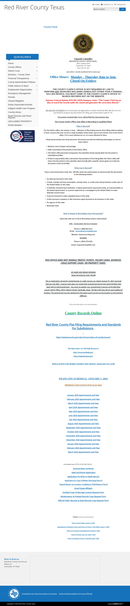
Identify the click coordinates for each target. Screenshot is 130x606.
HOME (97, 4)
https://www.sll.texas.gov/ (83, 356)
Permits (11, 97)
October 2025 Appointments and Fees (83, 432)
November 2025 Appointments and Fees (83, 436)
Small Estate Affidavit (83, 488)
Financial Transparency (23, 78)
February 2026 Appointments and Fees (83, 448)
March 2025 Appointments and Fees (83, 403)
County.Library (14, 112)
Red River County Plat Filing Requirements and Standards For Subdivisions (83, 326)
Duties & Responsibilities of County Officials (75, 594)
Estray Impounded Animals (20, 105)
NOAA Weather (15, 125)
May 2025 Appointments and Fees (83, 411)
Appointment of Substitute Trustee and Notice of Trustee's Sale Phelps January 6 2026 (83, 527)
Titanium (118, 604)
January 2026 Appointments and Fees (83, 444)
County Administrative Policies (21, 82)
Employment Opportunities (23, 89)
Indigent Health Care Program (21, 108)
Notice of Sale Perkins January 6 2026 (83, 523)
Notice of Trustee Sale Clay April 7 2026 (83, 534)
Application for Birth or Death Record (83, 476)
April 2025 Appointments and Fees (83, 407)
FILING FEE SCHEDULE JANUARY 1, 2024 (83, 378)
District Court (23, 71)
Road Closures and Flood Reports (19, 117)
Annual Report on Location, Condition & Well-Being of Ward (83, 484)
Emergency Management (19, 93)
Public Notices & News (23, 86)
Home (11, 63)
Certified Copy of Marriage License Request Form (83, 492)
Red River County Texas (34, 7)
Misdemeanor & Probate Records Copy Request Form (83, 496)
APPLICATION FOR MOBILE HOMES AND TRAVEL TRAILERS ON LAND (83, 364)
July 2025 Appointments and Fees (83, 419)
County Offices (23, 67)
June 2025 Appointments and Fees (83, 415)
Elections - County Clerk (19, 74)
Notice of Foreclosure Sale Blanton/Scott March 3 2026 (83, 531)
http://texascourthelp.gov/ (83, 352)
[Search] (106, 9)
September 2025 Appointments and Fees (83, 427)
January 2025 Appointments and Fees (83, 395)
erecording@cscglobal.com (86, 231)
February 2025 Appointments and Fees (83, 399)
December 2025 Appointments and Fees (83, 440)
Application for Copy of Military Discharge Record (83, 480)
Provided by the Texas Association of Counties (39, 594)
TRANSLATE (121, 4)
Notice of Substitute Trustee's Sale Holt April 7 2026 (83, 538)
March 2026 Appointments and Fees (83, 452)
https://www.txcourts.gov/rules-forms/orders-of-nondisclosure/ (83, 337)
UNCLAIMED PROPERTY (20, 121)
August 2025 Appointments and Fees (83, 423)
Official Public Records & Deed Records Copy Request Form (83, 500)
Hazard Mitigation (16, 101)
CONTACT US (108, 4)
